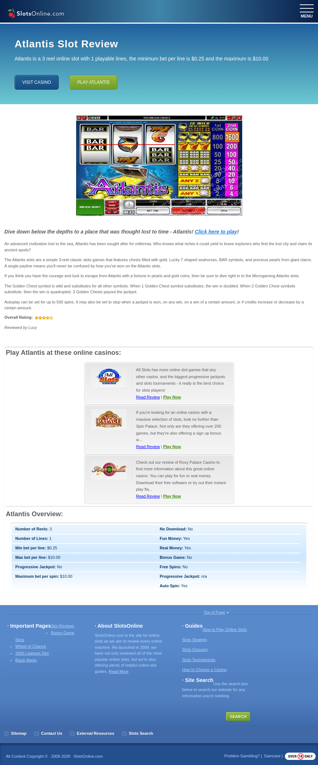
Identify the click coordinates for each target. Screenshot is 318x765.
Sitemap (19, 733)
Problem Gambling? (242, 756)
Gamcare (272, 756)
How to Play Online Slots (225, 629)
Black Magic (26, 660)
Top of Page (214, 612)
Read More (119, 671)
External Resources (95, 733)
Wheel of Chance (30, 646)
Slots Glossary (195, 649)
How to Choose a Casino (204, 669)
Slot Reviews (62, 626)
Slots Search (141, 733)
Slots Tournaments (198, 660)
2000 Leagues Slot (32, 653)
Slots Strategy (194, 640)
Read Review (148, 397)
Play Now (172, 397)
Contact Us (51, 733)
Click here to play (216, 232)
